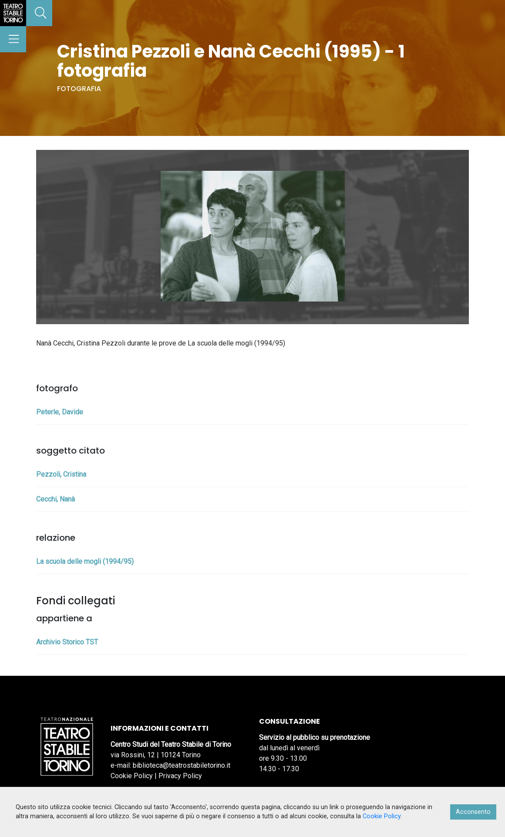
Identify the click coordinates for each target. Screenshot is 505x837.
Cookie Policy (132, 776)
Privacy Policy (180, 776)
